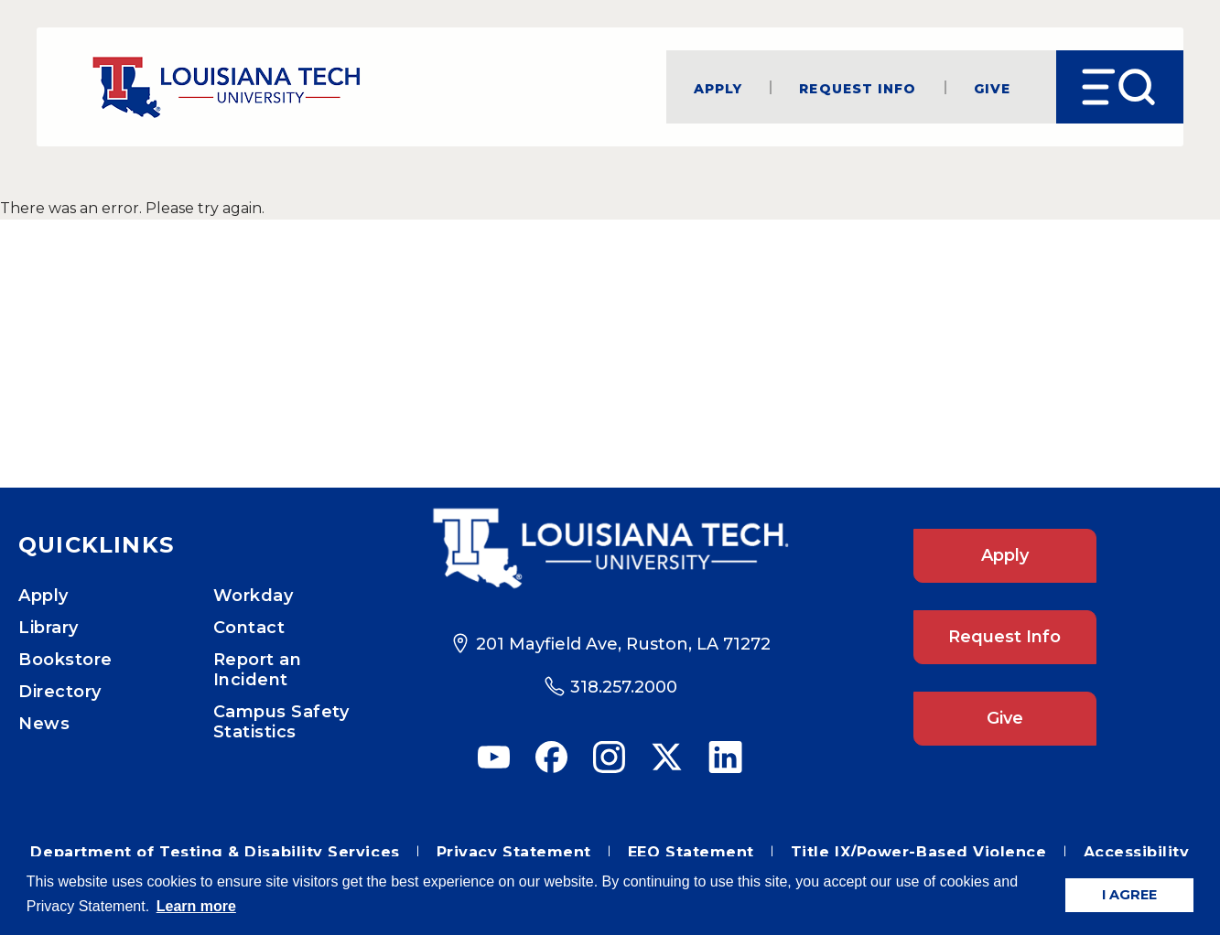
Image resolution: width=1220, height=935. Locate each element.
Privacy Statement (514, 852)
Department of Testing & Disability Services (214, 852)
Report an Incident (257, 670)
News (44, 724)
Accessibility (1137, 852)
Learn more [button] (196, 906)
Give (992, 87)
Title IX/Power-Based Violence (919, 852)
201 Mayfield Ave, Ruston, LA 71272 (623, 644)
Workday (253, 596)
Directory (60, 692)
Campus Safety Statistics (281, 722)
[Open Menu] (1119, 87)
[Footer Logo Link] (610, 548)
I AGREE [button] (1129, 895)
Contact (249, 628)
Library (48, 628)
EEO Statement (691, 852)
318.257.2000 (623, 687)
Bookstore (65, 660)
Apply (718, 87)
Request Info (857, 87)
